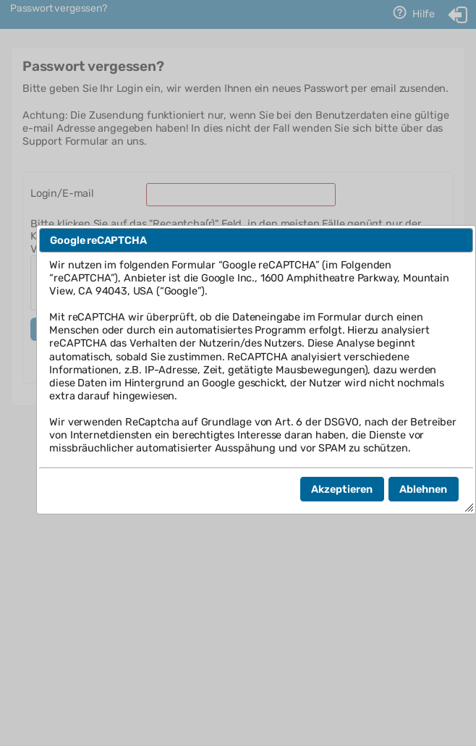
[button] (342, 489)
